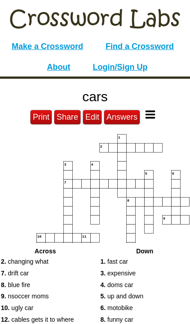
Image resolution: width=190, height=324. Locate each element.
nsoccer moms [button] (25, 296)
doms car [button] (117, 284)
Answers (121, 117)
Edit (92, 117)
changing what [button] (25, 261)
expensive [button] (118, 273)
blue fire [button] (15, 284)
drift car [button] (15, 273)
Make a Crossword (47, 46)
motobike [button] (117, 307)
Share (67, 117)
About (59, 67)
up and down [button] (122, 296)
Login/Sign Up (120, 67)
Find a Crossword (140, 46)
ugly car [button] (17, 307)
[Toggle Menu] (150, 114)
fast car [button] (114, 261)
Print (41, 117)
